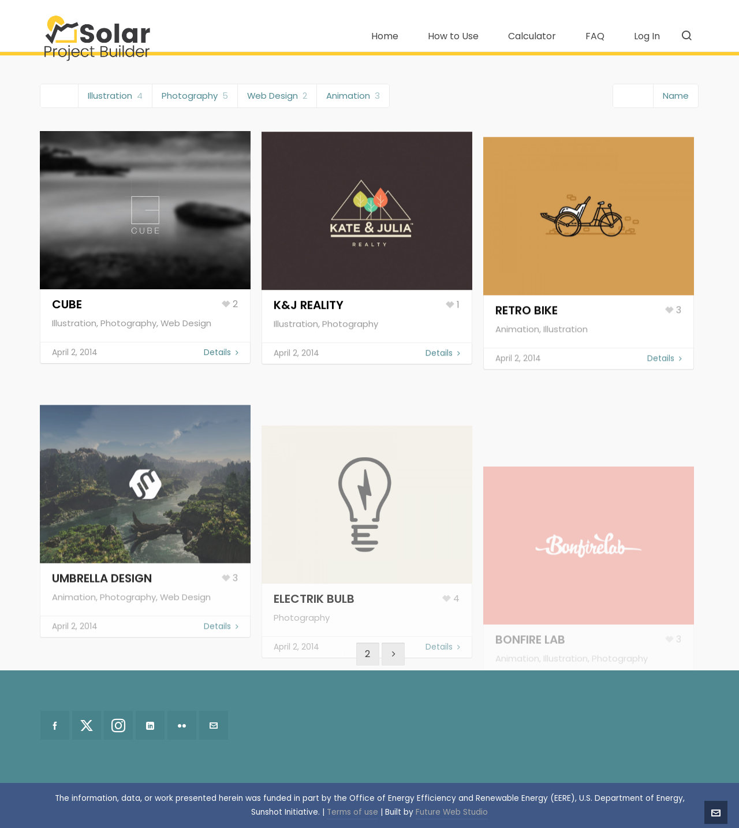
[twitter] (86, 725)
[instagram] (118, 725)
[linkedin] (150, 725)
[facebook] (54, 725)
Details (221, 359)
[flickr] (181, 725)
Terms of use (352, 812)
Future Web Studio (452, 812)
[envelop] (213, 725)
